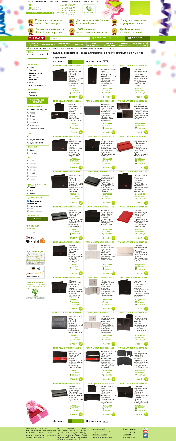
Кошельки (33, 92)
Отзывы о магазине (129, 429)
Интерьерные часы (64, 44)
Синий (32, 179)
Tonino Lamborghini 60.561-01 (132, 348)
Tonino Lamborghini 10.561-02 (132, 136)
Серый (32, 170)
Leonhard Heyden (37, 129)
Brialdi (32, 116)
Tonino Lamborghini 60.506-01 (67, 277)
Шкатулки (79, 44)
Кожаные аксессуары (37, 85)
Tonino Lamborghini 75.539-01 (132, 313)
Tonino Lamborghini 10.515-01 (132, 66)
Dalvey (32, 119)
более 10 (33, 194)
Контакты (76, 1)
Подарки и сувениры (33, 44)
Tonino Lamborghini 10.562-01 (100, 101)
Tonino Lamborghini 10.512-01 (132, 172)
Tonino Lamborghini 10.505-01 (100, 383)
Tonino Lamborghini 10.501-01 (67, 101)
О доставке (53, 1)
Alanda (32, 113)
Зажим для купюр (37, 211)
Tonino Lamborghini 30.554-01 (67, 348)
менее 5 (33, 187)
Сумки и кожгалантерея (94, 44)
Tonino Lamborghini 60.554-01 (100, 172)
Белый (32, 173)
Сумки (31, 67)
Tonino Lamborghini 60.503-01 (132, 383)
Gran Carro (34, 125)
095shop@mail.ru (129, 437)
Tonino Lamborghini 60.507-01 (100, 207)
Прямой (33, 137)
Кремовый (34, 164)
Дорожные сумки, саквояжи (36, 74)
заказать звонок (89, 9)
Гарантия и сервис (91, 1)
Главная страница (129, 432)
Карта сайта (127, 435)
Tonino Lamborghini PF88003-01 (67, 313)
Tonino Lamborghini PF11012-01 (133, 277)
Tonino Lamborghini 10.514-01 (100, 66)
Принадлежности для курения (140, 44)
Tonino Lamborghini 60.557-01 (67, 383)
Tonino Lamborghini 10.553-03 (100, 277)
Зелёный (33, 176)
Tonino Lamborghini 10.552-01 (132, 101)
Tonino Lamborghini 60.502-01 (67, 242)
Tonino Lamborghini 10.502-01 (67, 136)
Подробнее (75, 88)
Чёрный (33, 161)
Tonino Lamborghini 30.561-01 (100, 348)
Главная (29, 1)
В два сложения (36, 143)
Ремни (31, 82)
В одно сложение (37, 140)
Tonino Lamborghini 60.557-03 (132, 242)
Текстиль (33, 153)
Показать (38, 219)
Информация (40, 1)
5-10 (31, 191)
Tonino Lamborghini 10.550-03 (100, 242)
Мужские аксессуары (109, 44)
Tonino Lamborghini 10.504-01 (67, 172)
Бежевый (33, 167)
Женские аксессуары (124, 44)
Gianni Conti (34, 122)
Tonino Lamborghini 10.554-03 (100, 313)
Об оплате (65, 1)
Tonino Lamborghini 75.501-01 (67, 66)
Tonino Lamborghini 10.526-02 (132, 207)
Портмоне (33, 95)
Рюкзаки (32, 70)
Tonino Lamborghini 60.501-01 (100, 136)
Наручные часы (48, 44)
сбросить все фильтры (37, 101)
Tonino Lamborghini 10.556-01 (67, 207)
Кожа (32, 150)
